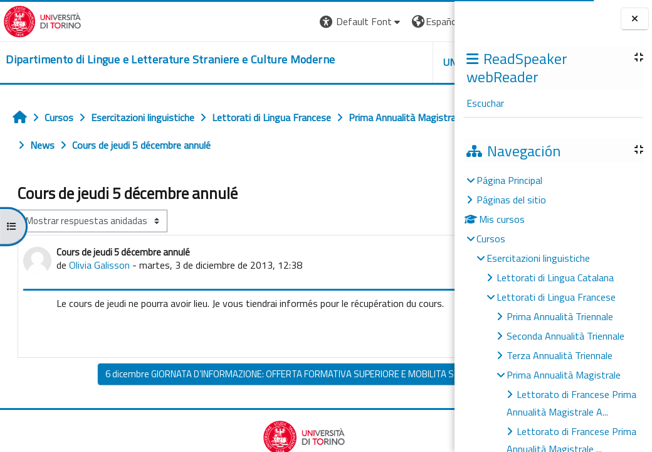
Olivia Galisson (99, 292)
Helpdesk (379, 62)
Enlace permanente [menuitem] (391, 365)
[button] (210, 21)
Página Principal (509, 180)
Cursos (490, 238)
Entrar (431, 21)
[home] (151, 59)
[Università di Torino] (39, 20)
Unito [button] (308, 62)
